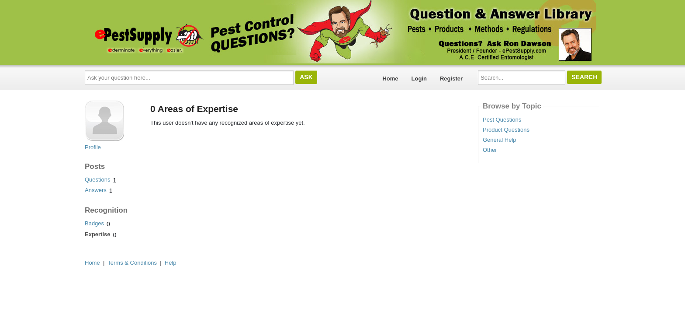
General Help (499, 140)
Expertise (98, 234)
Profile (93, 147)
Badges (94, 223)
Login (419, 78)
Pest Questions (502, 120)
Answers (96, 190)
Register (451, 78)
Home (390, 78)
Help (170, 262)
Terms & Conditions (132, 262)
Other (490, 150)
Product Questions (506, 130)
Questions (98, 179)
